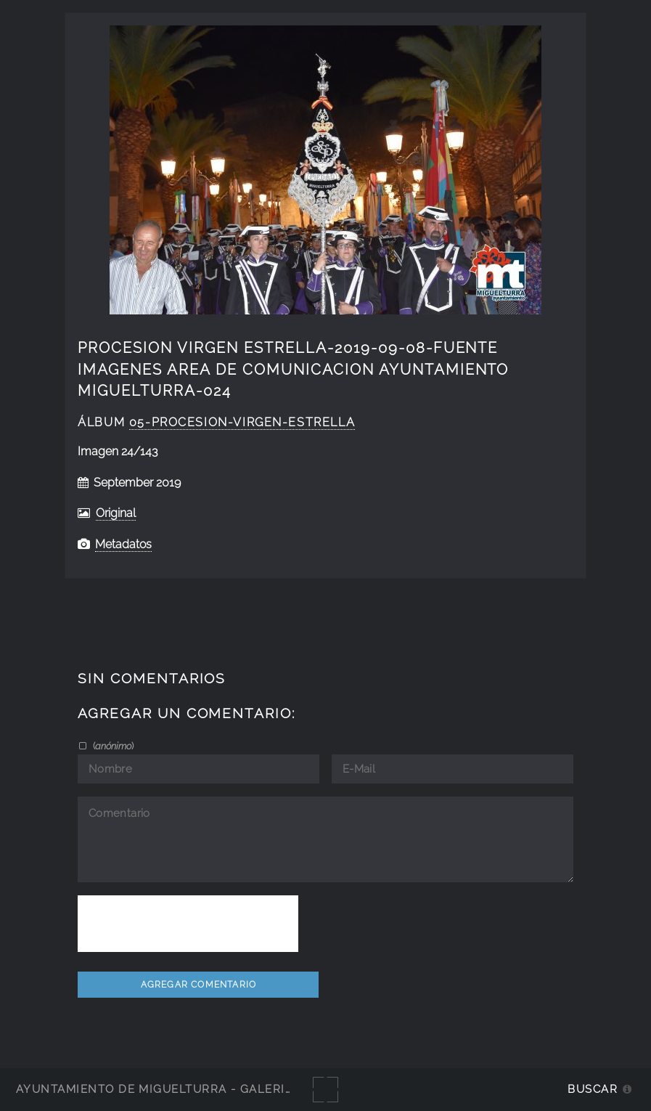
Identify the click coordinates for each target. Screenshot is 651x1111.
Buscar (593, 1089)
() (112, 746)
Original (116, 513)
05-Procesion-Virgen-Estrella (242, 422)
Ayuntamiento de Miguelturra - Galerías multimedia (199, 1089)
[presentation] (188, 923)
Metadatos (123, 544)
